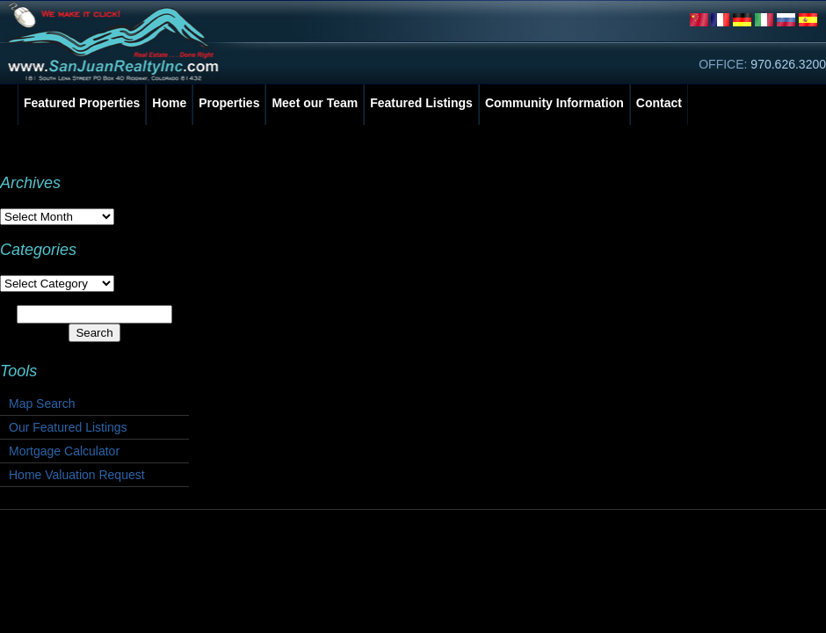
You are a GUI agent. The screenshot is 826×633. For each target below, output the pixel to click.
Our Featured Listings (68, 427)
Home (169, 103)
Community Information (554, 103)
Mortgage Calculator (64, 451)
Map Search (42, 404)
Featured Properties (82, 103)
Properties (229, 103)
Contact (659, 103)
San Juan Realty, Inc (116, 42)
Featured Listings (421, 103)
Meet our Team (315, 103)
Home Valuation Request (77, 475)
